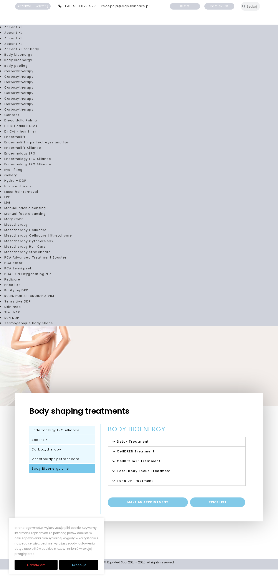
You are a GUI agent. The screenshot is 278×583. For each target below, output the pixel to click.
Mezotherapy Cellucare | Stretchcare (38, 249)
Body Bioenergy (18, 73)
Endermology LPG (20, 167)
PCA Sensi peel (17, 282)
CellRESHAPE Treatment (139, 474)
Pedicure (12, 293)
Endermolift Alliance (22, 161)
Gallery (10, 188)
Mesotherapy (16, 238)
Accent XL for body (21, 62)
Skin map (12, 320)
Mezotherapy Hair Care (25, 260)
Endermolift (15, 150)
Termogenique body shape (28, 336)
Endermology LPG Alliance (27, 172)
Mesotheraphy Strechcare (55, 472)
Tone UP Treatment (135, 494)
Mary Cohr (13, 232)
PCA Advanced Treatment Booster (35, 271)
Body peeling (16, 79)
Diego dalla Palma (20, 134)
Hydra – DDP (15, 194)
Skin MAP (12, 326)
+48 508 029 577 (80, 6)
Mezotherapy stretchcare (27, 265)
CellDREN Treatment (135, 464)
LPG (7, 210)
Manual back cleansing (25, 221)
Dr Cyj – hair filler (20, 145)
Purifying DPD (16, 304)
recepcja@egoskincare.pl (125, 6)
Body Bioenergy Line (50, 482)
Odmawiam (36, 565)
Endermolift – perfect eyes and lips (36, 156)
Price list (12, 298)
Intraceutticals (17, 199)
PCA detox (13, 276)
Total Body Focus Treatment (144, 484)
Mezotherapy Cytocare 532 (28, 254)
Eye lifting (13, 183)
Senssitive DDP (17, 315)
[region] (56, 546)
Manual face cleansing (25, 227)
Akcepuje (79, 565)
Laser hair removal (21, 205)
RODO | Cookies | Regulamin (62, 554)
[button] (176, 455)
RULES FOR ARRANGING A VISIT (30, 309)
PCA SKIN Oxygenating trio (28, 287)
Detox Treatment (133, 455)
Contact (12, 128)
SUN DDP (11, 331)
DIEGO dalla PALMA (21, 139)
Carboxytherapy (18, 84)
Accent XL (13, 41)
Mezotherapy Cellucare (25, 243)
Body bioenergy (18, 68)
